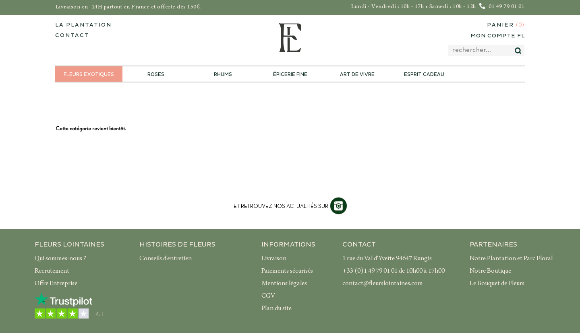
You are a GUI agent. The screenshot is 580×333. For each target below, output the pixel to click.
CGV (268, 296)
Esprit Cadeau (424, 75)
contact (72, 35)
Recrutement (52, 271)
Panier (506, 25)
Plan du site (276, 308)
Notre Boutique (490, 271)
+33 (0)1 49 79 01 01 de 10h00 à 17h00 (393, 271)
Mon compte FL (497, 36)
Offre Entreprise (56, 284)
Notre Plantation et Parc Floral (511, 259)
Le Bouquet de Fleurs (497, 284)
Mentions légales (284, 284)
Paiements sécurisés (287, 271)
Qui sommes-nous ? (60, 259)
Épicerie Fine (290, 75)
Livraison (273, 259)
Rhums (223, 75)
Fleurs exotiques (89, 75)
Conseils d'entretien (165, 259)
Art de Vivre (357, 75)
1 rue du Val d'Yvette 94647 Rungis (387, 259)
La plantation (83, 25)
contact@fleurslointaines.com (382, 284)
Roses (155, 75)
